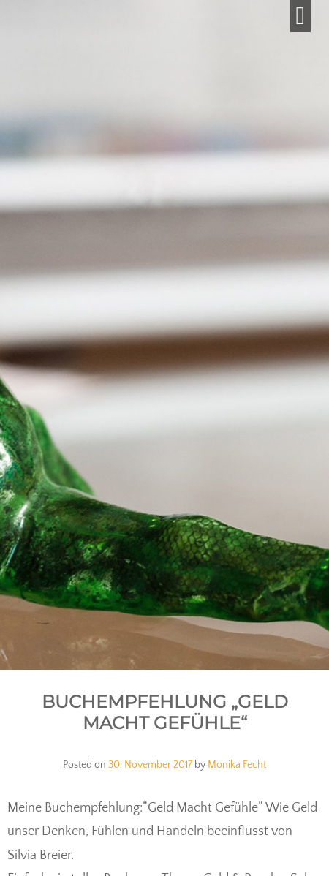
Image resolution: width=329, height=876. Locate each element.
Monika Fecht (237, 765)
